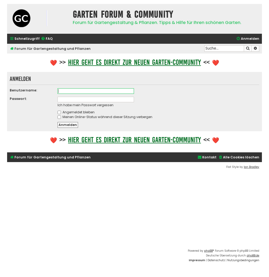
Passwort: (18, 98)
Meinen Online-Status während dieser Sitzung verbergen (105, 117)
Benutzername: (23, 90)
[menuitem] (47, 38)
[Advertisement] (134, 209)
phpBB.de (253, 255)
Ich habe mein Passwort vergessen (85, 105)
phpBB (208, 251)
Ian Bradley (251, 167)
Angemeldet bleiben (76, 112)
